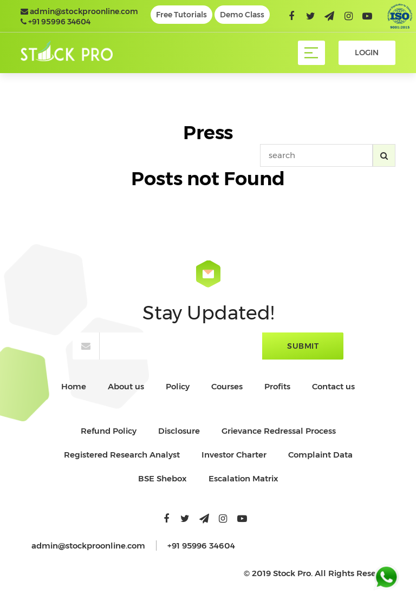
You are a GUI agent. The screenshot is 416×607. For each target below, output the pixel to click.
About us (126, 386)
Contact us (333, 386)
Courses (227, 386)
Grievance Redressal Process (279, 431)
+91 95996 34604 (55, 22)
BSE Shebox (162, 478)
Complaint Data (320, 454)
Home (73, 386)
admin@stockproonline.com (79, 11)
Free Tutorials (181, 14)
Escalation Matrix (243, 478)
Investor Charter (234, 454)
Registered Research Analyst (122, 454)
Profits (277, 386)
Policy (178, 386)
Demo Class (242, 14)
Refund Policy (108, 431)
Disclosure (179, 431)
